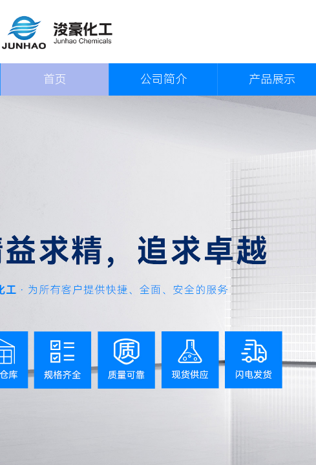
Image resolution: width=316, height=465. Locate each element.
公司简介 (163, 79)
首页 (55, 79)
